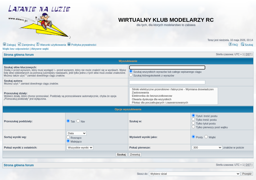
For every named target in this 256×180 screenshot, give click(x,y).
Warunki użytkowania (51, 44)
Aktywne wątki (40, 48)
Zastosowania (174, 92)
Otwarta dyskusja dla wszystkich (174, 99)
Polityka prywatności (82, 44)
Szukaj (247, 44)
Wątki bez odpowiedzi (15, 48)
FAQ (233, 44)
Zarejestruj (26, 44)
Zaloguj (9, 44)
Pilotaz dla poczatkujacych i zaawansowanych (174, 102)
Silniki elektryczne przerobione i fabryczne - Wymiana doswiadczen (174, 89)
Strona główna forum (19, 54)
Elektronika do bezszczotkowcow (174, 96)
